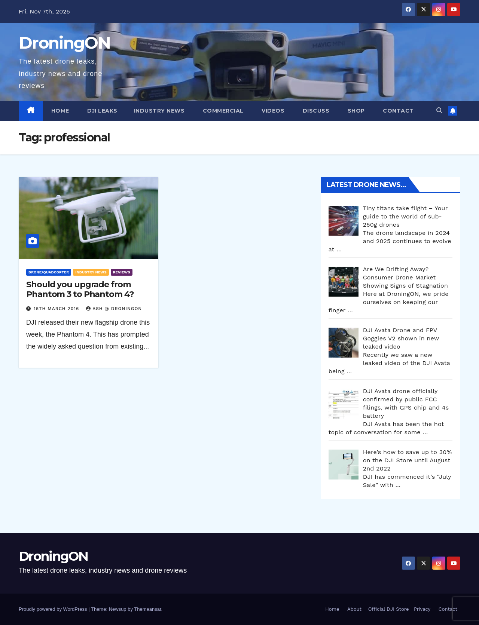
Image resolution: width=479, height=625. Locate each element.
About (354, 609)
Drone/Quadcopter (48, 272)
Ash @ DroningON (114, 308)
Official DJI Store (387, 609)
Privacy (422, 609)
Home (60, 110)
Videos (272, 110)
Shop (355, 110)
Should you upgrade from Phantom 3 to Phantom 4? (80, 289)
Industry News (159, 110)
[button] (439, 110)
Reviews (121, 272)
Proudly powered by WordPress (53, 609)
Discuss (315, 110)
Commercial (222, 110)
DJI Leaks (102, 110)
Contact (397, 110)
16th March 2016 (57, 308)
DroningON (65, 43)
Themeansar (147, 609)
